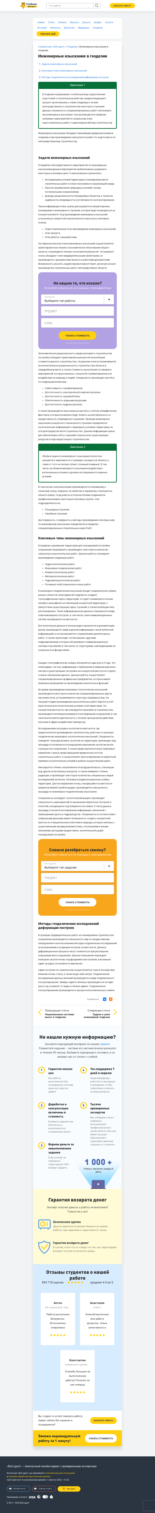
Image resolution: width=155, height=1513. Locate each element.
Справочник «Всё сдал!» (51, 46)
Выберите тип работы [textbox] (59, 300)
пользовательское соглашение (60, 1473)
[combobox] (77, 299)
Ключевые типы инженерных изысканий (64, 70)
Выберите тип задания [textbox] (60, 867)
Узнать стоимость (77, 335)
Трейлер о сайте (43, 1488)
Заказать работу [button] (122, 6)
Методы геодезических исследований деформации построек (75, 77)
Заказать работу (103, 1420)
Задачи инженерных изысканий (59, 64)
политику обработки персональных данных (29, 1476)
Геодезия (72, 46)
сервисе (105, 1044)
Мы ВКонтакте (17, 1488)
